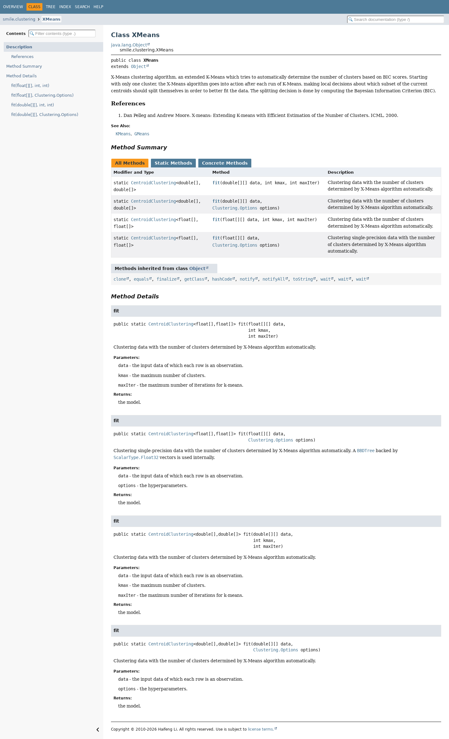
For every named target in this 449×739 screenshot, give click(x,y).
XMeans (51, 19)
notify (247, 279)
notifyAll (274, 279)
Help (98, 7)
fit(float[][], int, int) (30, 85)
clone (119, 279)
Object (138, 66)
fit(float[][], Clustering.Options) (42, 95)
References (22, 56)
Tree (51, 7)
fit (216, 182)
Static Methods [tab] (173, 163)
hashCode (222, 279)
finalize (166, 279)
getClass (194, 279)
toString (303, 279)
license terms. (261, 729)
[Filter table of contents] (62, 33)
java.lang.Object (129, 44)
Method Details (21, 76)
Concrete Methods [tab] (225, 163)
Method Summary (24, 66)
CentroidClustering (153, 182)
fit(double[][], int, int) (32, 105)
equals (141, 279)
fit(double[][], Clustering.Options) (44, 114)
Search (82, 7)
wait (326, 279)
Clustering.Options (234, 207)
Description (19, 47)
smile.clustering (19, 19)
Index (65, 7)
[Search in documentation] (395, 19)
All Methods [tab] (130, 163)
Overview (13, 7)
